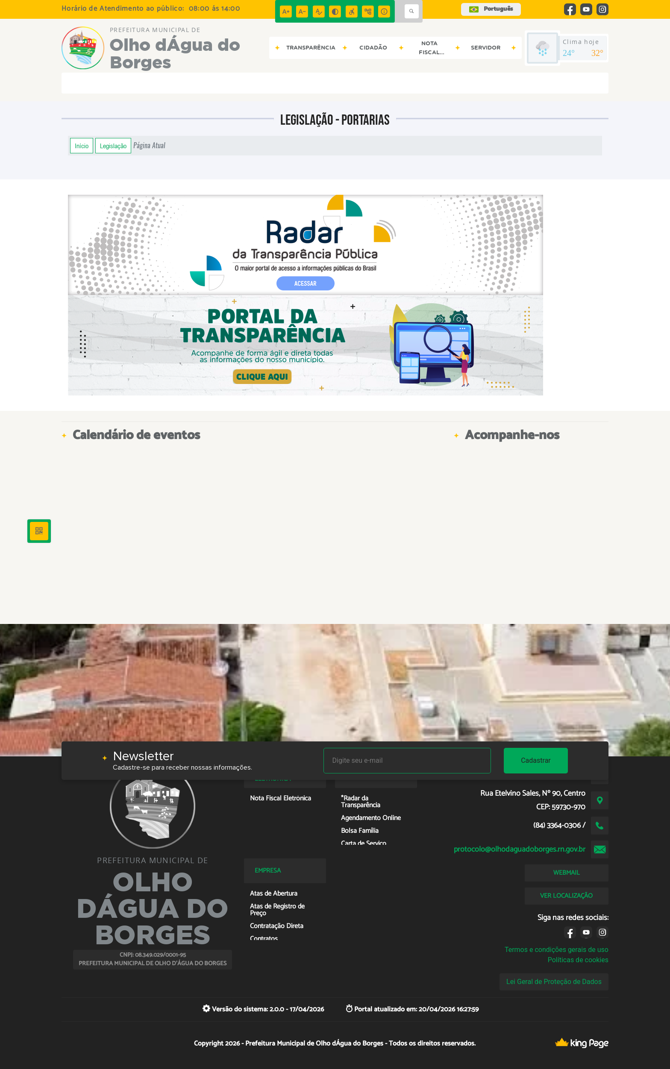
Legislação (113, 145)
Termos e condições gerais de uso (556, 950)
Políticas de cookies (578, 960)
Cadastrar (536, 760)
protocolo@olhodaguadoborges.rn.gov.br (519, 849)
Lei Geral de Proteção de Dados (554, 982)
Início (81, 145)
